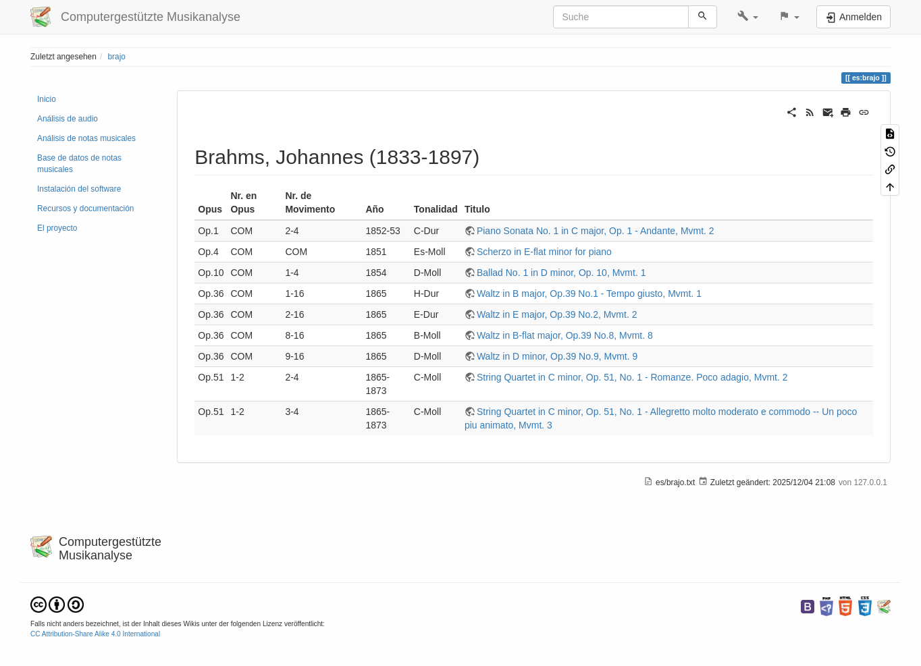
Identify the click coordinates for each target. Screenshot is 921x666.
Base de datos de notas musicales (79, 163)
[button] (747, 17)
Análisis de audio (67, 118)
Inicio (46, 99)
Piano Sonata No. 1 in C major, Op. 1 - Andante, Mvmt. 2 (595, 230)
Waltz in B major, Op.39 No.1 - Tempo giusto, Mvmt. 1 (589, 293)
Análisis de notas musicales (86, 138)
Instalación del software (79, 189)
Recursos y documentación (85, 208)
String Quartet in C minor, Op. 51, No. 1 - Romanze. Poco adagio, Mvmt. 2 (632, 377)
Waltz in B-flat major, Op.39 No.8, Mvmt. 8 (565, 335)
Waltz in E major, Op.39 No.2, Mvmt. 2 (557, 314)
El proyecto (57, 228)
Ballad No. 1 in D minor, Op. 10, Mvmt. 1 (561, 272)
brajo (116, 56)
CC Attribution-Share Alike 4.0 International (95, 634)
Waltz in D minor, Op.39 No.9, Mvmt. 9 (557, 356)
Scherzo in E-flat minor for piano (544, 251)
